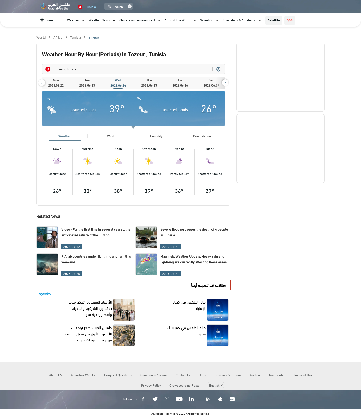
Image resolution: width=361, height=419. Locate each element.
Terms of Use (302, 375)
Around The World (177, 20)
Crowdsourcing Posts (184, 385)
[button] (41, 82)
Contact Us (183, 375)
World (41, 37)
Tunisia (75, 37)
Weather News (99, 20)
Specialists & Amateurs (239, 20)
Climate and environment (137, 20)
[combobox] (133, 69)
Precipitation (202, 136)
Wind (110, 136)
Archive (255, 375)
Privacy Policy (151, 385)
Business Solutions (228, 375)
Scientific (206, 20)
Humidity (156, 136)
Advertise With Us (83, 375)
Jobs (202, 375)
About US (55, 375)
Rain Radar (277, 375)
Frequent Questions (118, 375)
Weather (73, 20)
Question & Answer (153, 375)
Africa (57, 37)
